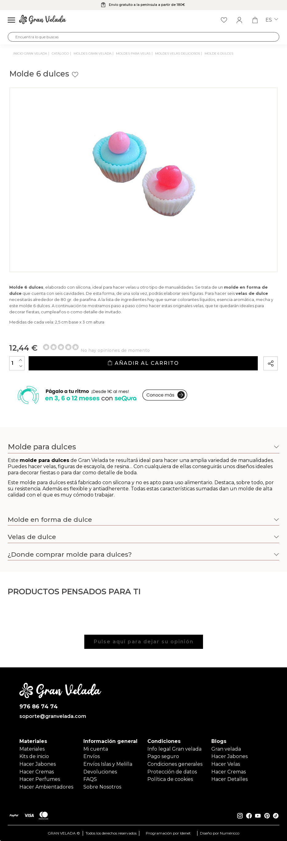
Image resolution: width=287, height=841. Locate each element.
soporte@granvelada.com (52, 716)
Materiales (32, 749)
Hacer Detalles (229, 779)
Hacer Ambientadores (46, 787)
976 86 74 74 (38, 706)
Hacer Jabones (37, 764)
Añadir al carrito (143, 363)
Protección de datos (172, 772)
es (271, 20)
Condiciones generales (174, 764)
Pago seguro (163, 756)
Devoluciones (100, 772)
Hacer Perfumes (39, 779)
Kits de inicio (34, 756)
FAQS (90, 779)
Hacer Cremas (36, 772)
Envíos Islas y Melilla (107, 764)
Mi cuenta (95, 749)
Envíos (91, 756)
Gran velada (226, 749)
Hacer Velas (225, 764)
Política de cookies (170, 779)
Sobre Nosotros (102, 787)
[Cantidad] (17, 363)
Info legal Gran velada (174, 749)
